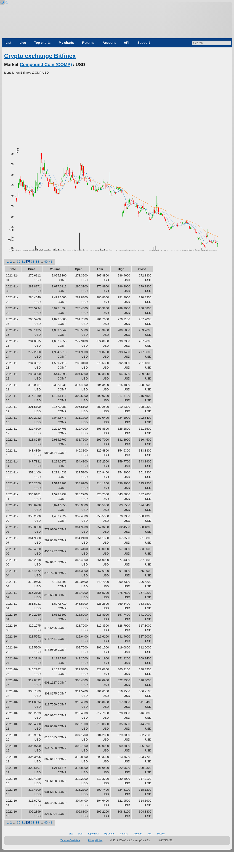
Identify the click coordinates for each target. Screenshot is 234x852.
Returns (88, 42)
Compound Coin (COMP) (46, 64)
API (126, 42)
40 (46, 261)
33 (32, 261)
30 (18, 261)
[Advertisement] (117, 109)
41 (50, 261)
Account (109, 42)
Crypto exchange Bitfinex (40, 55)
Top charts (42, 42)
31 (23, 261)
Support (143, 42)
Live (22, 42)
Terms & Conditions (70, 840)
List (8, 42)
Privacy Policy (95, 840)
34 (37, 261)
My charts (66, 42)
